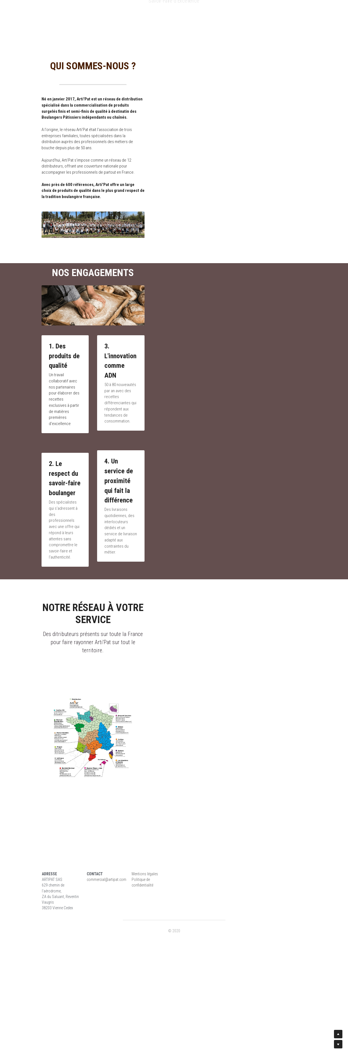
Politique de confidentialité (198, 983)
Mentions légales (191, 977)
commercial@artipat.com (130, 983)
